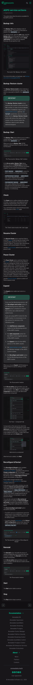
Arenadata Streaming (16, 626)
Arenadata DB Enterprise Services (16, 645)
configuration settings (10, 470)
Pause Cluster (11, 247)
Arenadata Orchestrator (16, 648)
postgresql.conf (8, 481)
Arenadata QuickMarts (16, 623)
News (16, 657)
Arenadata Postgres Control (16, 643)
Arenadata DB (16, 617)
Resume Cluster (12, 278)
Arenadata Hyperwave (16, 620)
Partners (16, 659)
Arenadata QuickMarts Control (16, 640)
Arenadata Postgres (16, 628)
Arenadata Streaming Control (16, 637)
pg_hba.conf (17, 481)
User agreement (16, 676)
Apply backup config (16, 347)
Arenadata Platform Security (16, 634)
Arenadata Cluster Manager (16, 631)
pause (10, 240)
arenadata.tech (16, 668)
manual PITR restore (11, 112)
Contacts (16, 662)
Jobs (17, 209)
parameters (18, 520)
